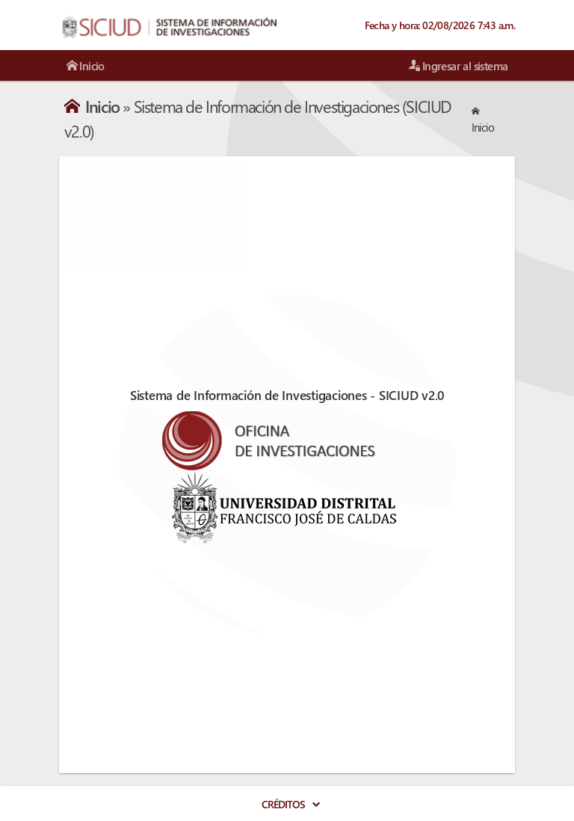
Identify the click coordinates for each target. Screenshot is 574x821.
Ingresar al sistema (458, 65)
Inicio (86, 65)
